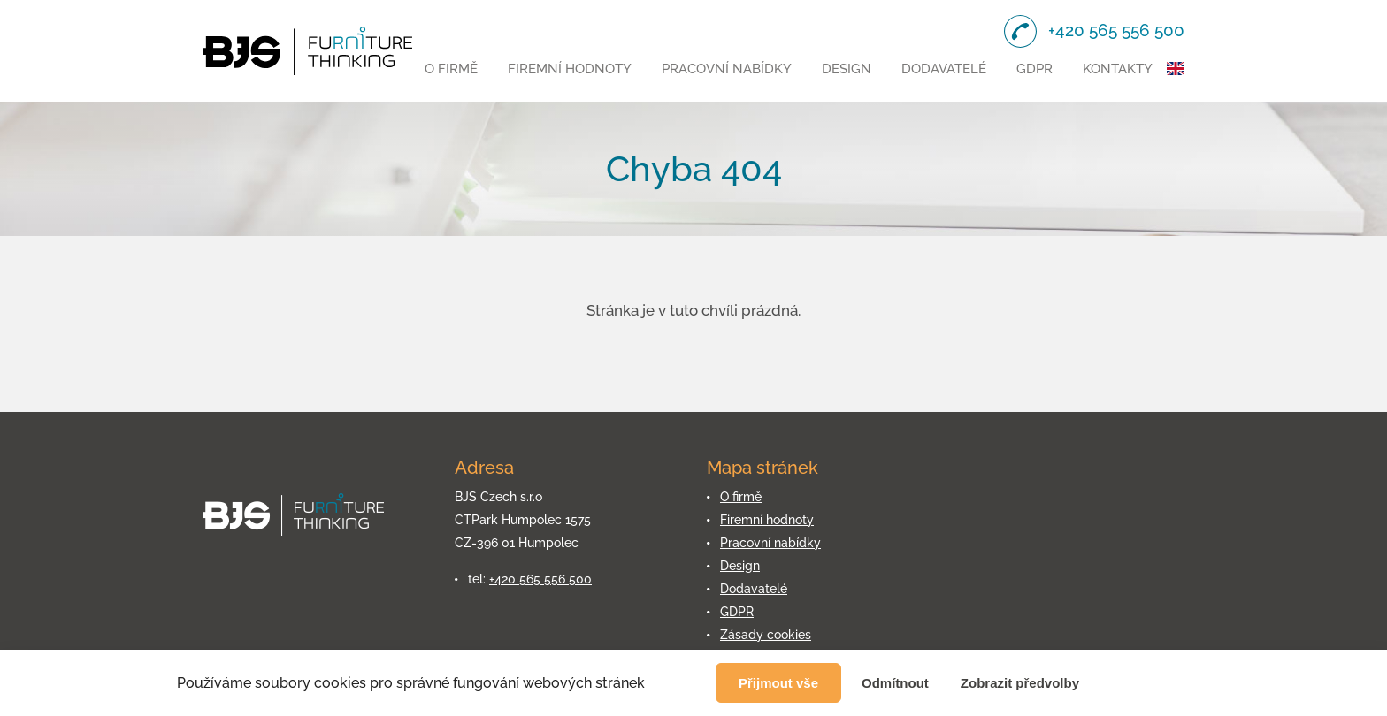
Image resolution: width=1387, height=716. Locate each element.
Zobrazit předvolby (1020, 682)
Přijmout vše (778, 682)
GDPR (1034, 69)
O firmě (451, 69)
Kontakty (1118, 69)
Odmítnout (895, 682)
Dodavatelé (943, 69)
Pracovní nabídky (727, 69)
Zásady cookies (765, 635)
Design (846, 69)
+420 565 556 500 (540, 579)
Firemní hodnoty (570, 69)
